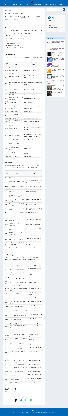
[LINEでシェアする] (31, 400)
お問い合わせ (28, 412)
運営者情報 (40, 412)
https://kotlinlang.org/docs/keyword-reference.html (15, 393)
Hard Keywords (52, 22)
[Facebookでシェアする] (21, 400)
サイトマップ (34, 412)
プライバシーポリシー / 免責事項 (19, 412)
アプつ (35, 2)
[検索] (63, 4)
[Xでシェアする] (16, 400)
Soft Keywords (52, 25)
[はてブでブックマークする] (26, 400)
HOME (34, 410)
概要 (50, 20)
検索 (64, 9)
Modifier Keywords (53, 27)
